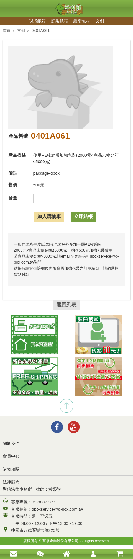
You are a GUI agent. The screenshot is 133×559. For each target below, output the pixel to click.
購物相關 (11, 469)
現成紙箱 (37, 21)
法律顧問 (11, 482)
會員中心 (11, 456)
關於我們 (11, 443)
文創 (100, 21)
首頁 (7, 30)
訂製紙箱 (59, 21)
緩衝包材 (81, 21)
